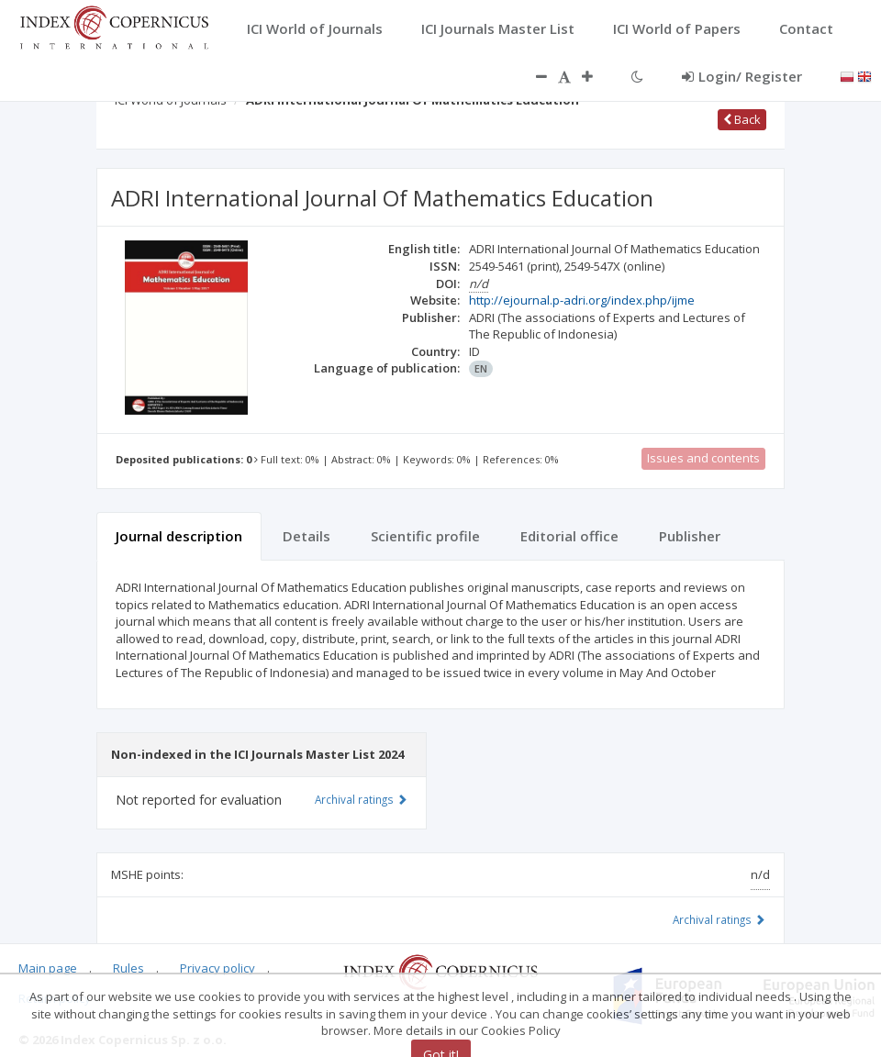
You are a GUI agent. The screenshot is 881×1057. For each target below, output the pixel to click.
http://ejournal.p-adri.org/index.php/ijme (582, 300)
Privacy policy (217, 968)
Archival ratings (719, 919)
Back (742, 119)
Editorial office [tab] (569, 536)
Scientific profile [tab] (425, 536)
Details (306, 536)
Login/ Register (742, 76)
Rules (128, 968)
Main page (47, 968)
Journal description (179, 536)
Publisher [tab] (689, 536)
